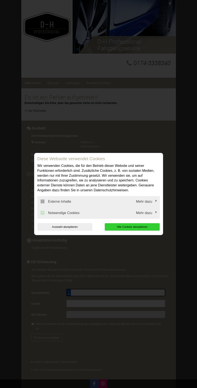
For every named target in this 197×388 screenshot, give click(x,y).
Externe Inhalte (56, 201)
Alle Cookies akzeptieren (132, 226)
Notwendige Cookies (60, 213)
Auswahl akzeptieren (65, 226)
